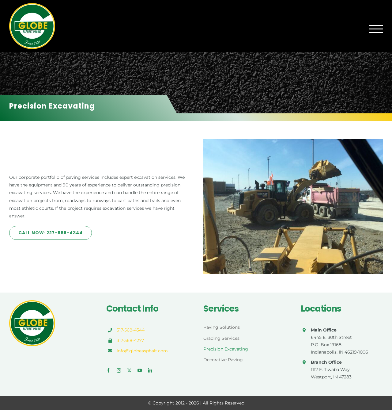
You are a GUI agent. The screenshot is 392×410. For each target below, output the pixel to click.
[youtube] (140, 370)
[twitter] (129, 370)
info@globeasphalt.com (142, 351)
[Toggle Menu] (376, 29)
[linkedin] (150, 370)
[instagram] (119, 370)
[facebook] (108, 370)
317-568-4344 (131, 330)
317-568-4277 (130, 340)
